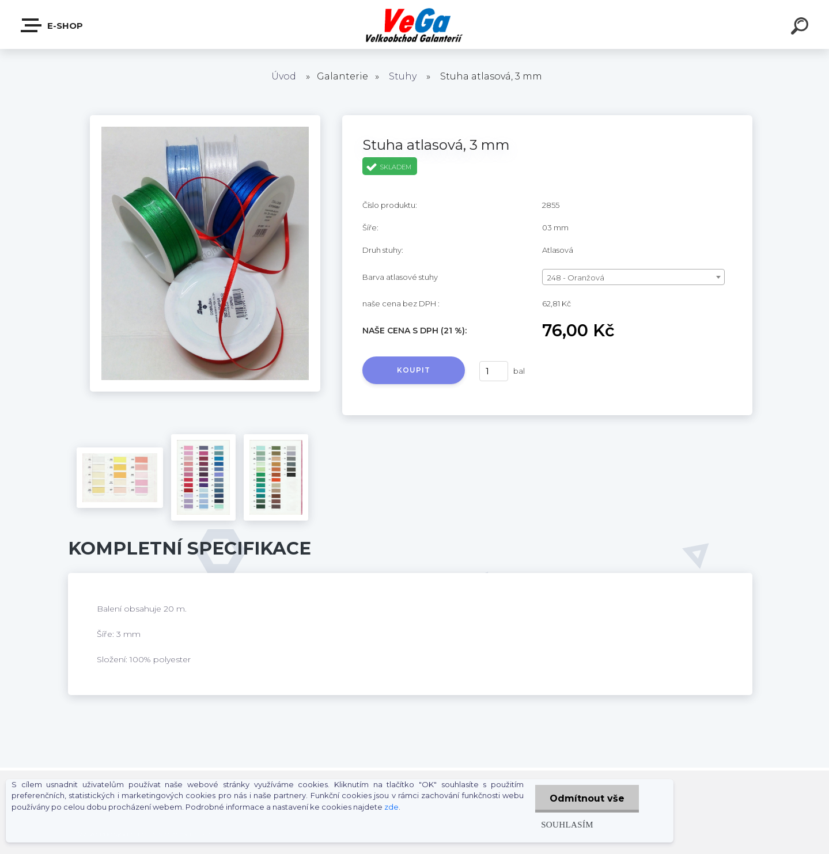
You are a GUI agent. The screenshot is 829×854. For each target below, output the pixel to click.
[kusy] (493, 371)
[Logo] (414, 24)
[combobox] (633, 277)
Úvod (283, 76)
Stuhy (403, 76)
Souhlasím (567, 824)
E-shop (52, 25)
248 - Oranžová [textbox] (575, 277)
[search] (801, 27)
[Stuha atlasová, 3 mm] (205, 119)
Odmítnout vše (587, 798)
